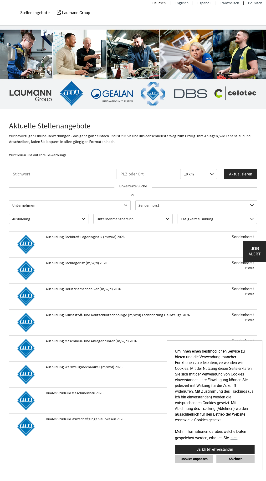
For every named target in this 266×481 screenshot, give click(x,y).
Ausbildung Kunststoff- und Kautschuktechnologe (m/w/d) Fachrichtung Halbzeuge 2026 (118, 314)
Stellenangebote (35, 12)
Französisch (229, 2)
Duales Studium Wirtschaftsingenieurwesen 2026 (85, 419)
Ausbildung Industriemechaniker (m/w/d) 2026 (83, 288)
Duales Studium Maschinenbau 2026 (74, 393)
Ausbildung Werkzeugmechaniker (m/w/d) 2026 (84, 367)
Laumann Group (73, 12)
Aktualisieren (240, 174)
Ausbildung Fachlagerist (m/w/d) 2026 (76, 262)
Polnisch (255, 2)
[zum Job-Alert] (254, 251)
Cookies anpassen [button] (194, 459)
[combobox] (198, 174)
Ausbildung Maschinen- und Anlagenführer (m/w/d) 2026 (91, 340)
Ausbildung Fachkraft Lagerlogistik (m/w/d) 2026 (85, 236)
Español (204, 2)
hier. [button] (233, 437)
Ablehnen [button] (235, 459)
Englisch (181, 2)
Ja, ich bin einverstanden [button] (215, 449)
